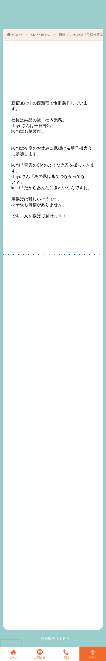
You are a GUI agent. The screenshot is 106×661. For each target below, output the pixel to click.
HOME (17, 34)
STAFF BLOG (40, 34)
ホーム (13, 654)
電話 (66, 654)
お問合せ (40, 654)
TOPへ (92, 654)
